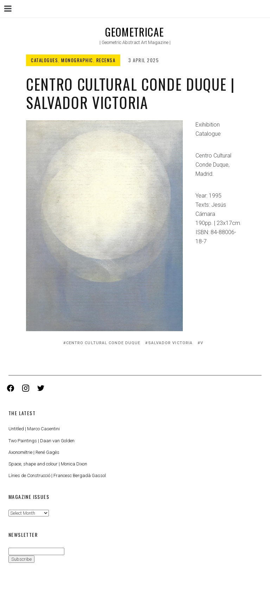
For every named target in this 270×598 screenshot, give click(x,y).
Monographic (77, 60)
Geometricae (134, 32)
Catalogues (44, 60)
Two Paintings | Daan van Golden (41, 440)
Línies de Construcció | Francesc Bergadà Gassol (57, 475)
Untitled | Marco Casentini (34, 428)
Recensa (106, 60)
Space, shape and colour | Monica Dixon (47, 464)
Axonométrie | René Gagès (33, 452)
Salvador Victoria (170, 343)
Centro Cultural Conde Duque (103, 343)
